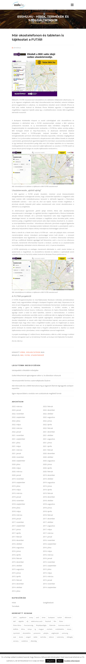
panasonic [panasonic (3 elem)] (37, 633)
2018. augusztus (49, 504)
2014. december (18, 584)
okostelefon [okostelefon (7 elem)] (27, 633)
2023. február (48, 406)
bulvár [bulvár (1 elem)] (60, 617)
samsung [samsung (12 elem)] (65, 633)
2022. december (49, 410)
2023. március (17, 406)
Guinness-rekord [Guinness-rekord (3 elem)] (64, 625)
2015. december (18, 562)
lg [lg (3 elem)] (35, 629)
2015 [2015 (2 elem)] (15, 617)
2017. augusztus (49, 526)
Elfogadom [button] (50, 661)
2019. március (17, 493)
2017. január (47, 537)
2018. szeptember (18, 504)
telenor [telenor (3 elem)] (51, 637)
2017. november (18, 522)
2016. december (18, 540)
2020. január (16, 475)
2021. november (18, 435)
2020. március (17, 471)
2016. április (16, 555)
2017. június (16, 529)
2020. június (47, 464)
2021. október (48, 435)
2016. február (17, 558)
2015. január (47, 580)
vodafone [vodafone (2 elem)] (24, 641)
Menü (72, 5)
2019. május (16, 490)
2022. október (48, 414)
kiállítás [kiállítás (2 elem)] (15, 629)
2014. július (16, 591)
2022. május (16, 424)
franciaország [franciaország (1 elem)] (28, 625)
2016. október (17, 544)
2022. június (47, 421)
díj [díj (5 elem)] (27, 621)
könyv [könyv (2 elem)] (30, 629)
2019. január (16, 497)
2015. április (16, 576)
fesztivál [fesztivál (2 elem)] (48, 621)
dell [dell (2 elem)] (14, 621)
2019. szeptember (18, 482)
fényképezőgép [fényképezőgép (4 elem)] (41, 625)
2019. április (47, 490)
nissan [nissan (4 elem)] (69, 629)
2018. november (18, 500)
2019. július (16, 486)
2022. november (18, 414)
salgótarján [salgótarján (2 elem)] (55, 633)
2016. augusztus (18, 547)
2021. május (16, 446)
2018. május (16, 511)
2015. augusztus (18, 569)
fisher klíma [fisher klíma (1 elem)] (17, 625)
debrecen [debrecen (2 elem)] (68, 617)
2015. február (17, 580)
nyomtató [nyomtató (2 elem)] (16, 633)
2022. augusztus (49, 417)
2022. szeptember (18, 417)
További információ (72, 661)
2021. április (47, 446)
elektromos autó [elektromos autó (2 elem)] (36, 621)
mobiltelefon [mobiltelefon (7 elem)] (59, 629)
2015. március (48, 576)
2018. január (16, 519)
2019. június (47, 486)
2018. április (47, 511)
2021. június (47, 443)
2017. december (49, 519)
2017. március (48, 533)
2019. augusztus (49, 482)
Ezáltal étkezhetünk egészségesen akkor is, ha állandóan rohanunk (36, 375)
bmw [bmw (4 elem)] (43, 617)
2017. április (16, 533)
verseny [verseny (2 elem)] (15, 641)
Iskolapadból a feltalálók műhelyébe (25, 370)
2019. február (48, 493)
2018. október (48, 500)
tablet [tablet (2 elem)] (35, 637)
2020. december (49, 453)
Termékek (15, 606)
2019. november (18, 479)
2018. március (17, 515)
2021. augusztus (49, 439)
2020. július (16, 464)
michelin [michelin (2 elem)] (49, 629)
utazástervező (37, 355)
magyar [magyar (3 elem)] (41, 629)
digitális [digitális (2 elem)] (21, 621)
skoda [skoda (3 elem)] (21, 637)
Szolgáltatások (33, 352)
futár (27, 355)
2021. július (16, 443)
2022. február (48, 428)
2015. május (47, 573)
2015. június (16, 573)
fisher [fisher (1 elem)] (61, 621)
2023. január (16, 410)
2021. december (49, 432)
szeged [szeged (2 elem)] (28, 637)
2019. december (49, 475)
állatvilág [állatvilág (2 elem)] (34, 641)
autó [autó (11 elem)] (37, 617)
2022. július (16, 421)
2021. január (16, 453)
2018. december (49, 497)
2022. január (16, 432)
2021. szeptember (18, 439)
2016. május (47, 551)
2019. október (48, 479)
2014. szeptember (49, 587)
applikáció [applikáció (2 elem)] (22, 617)
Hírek (22, 352)
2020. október (48, 457)
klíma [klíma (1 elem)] (23, 629)
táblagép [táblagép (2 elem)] (70, 637)
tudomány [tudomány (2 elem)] (60, 637)
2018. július (16, 508)
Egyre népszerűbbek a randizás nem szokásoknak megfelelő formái (36, 393)
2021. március (17, 450)
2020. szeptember (18, 461)
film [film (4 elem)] (55, 621)
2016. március (48, 555)
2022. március (17, 428)
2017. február (17, 537)
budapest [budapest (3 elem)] (51, 617)
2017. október (48, 522)
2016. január (47, 558)
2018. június (47, 508)
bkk (22, 355)
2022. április (47, 424)
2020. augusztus (49, 461)
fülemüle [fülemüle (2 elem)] (52, 625)
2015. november (49, 562)
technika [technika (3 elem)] (43, 637)
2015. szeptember (49, 566)
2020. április (47, 468)
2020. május (16, 468)
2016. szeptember (49, 544)
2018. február (48, 515)
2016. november (49, 540)
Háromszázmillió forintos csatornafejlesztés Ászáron (31, 381)
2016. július (47, 547)
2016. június (16, 551)
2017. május (47, 529)
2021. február (48, 450)
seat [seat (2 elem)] (14, 637)
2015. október (17, 566)
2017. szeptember (18, 526)
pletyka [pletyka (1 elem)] (45, 633)
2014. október (17, 587)
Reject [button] (60, 661)
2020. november (18, 457)
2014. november (49, 584)
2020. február (48, 471)
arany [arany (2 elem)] (31, 617)
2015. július (47, 569)
